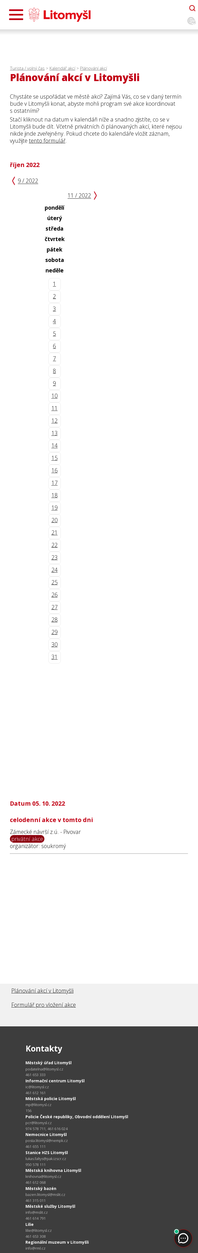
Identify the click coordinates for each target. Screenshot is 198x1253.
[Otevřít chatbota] (192, 8)
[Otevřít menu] (16, 14)
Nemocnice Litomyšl (46, 1134)
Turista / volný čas (27, 68)
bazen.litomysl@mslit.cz (45, 1194)
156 (28, 1110)
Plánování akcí (93, 68)
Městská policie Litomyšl (50, 1098)
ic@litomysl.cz (37, 1087)
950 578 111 (35, 1164)
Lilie (29, 1224)
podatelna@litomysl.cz (44, 1069)
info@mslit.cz (36, 1212)
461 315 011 (35, 1200)
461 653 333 (35, 1074)
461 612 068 (35, 1182)
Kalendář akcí (62, 68)
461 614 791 (35, 1218)
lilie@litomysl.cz (38, 1230)
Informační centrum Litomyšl (55, 1080)
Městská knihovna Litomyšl (53, 1170)
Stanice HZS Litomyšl (46, 1152)
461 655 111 (35, 1146)
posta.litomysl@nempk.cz (46, 1140)
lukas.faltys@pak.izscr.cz (45, 1158)
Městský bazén (40, 1188)
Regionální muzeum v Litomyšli (57, 1242)
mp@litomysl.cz (38, 1104)
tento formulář (47, 140)
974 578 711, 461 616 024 (46, 1128)
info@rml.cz (35, 1248)
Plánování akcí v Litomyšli (42, 990)
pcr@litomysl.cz (38, 1122)
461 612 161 (35, 1092)
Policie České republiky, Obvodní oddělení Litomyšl (76, 1116)
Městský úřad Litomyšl (48, 1062)
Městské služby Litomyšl (50, 1206)
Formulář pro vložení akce (43, 1005)
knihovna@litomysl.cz (43, 1176)
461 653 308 (35, 1236)
